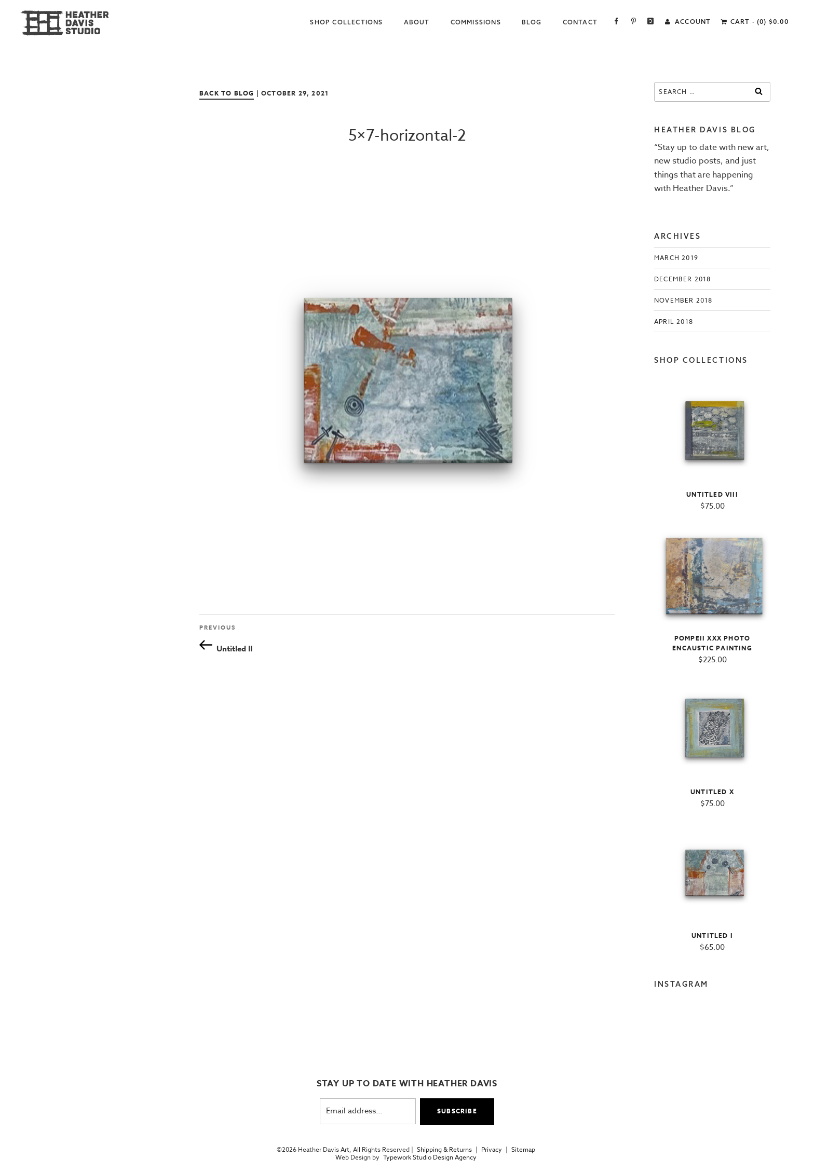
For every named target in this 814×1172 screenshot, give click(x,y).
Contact (580, 22)
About (417, 22)
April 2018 (673, 321)
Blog (532, 22)
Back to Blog (226, 93)
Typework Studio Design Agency (430, 1157)
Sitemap (523, 1150)
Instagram (650, 22)
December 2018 (682, 279)
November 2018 (683, 300)
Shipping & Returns (444, 1150)
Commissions (476, 22)
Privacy (491, 1150)
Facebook (616, 22)
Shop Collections (346, 22)
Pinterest (633, 22)
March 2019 (676, 257)
